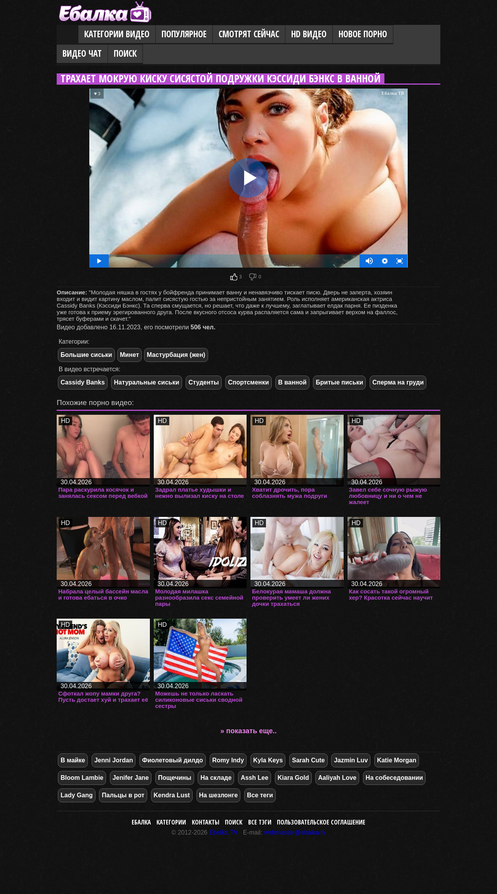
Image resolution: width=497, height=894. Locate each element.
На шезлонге (218, 795)
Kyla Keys (268, 760)
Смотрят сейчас (249, 34)
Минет (129, 354)
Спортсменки (248, 382)
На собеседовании (394, 777)
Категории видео (116, 34)
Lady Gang (77, 795)
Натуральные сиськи (146, 382)
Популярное (184, 34)
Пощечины (174, 777)
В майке (73, 760)
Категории (171, 822)
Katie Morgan (396, 760)
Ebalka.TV (223, 832)
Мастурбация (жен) (176, 354)
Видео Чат (82, 53)
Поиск (125, 53)
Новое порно (363, 34)
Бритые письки (339, 382)
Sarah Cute (308, 760)
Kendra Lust (172, 795)
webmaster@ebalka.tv (295, 832)
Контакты (205, 822)
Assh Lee (254, 777)
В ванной (292, 382)
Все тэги (259, 822)
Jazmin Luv (351, 760)
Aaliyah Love (337, 777)
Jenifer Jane (131, 777)
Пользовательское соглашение (321, 822)
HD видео (309, 34)
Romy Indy (228, 760)
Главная (67, 34)
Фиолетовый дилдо (172, 760)
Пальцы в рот (123, 795)
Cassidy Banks (83, 382)
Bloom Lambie (82, 777)
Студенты (203, 382)
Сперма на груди (398, 382)
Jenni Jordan (113, 760)
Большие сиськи (86, 354)
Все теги (260, 795)
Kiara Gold (293, 777)
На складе (215, 777)
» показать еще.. (249, 731)
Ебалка (141, 822)
